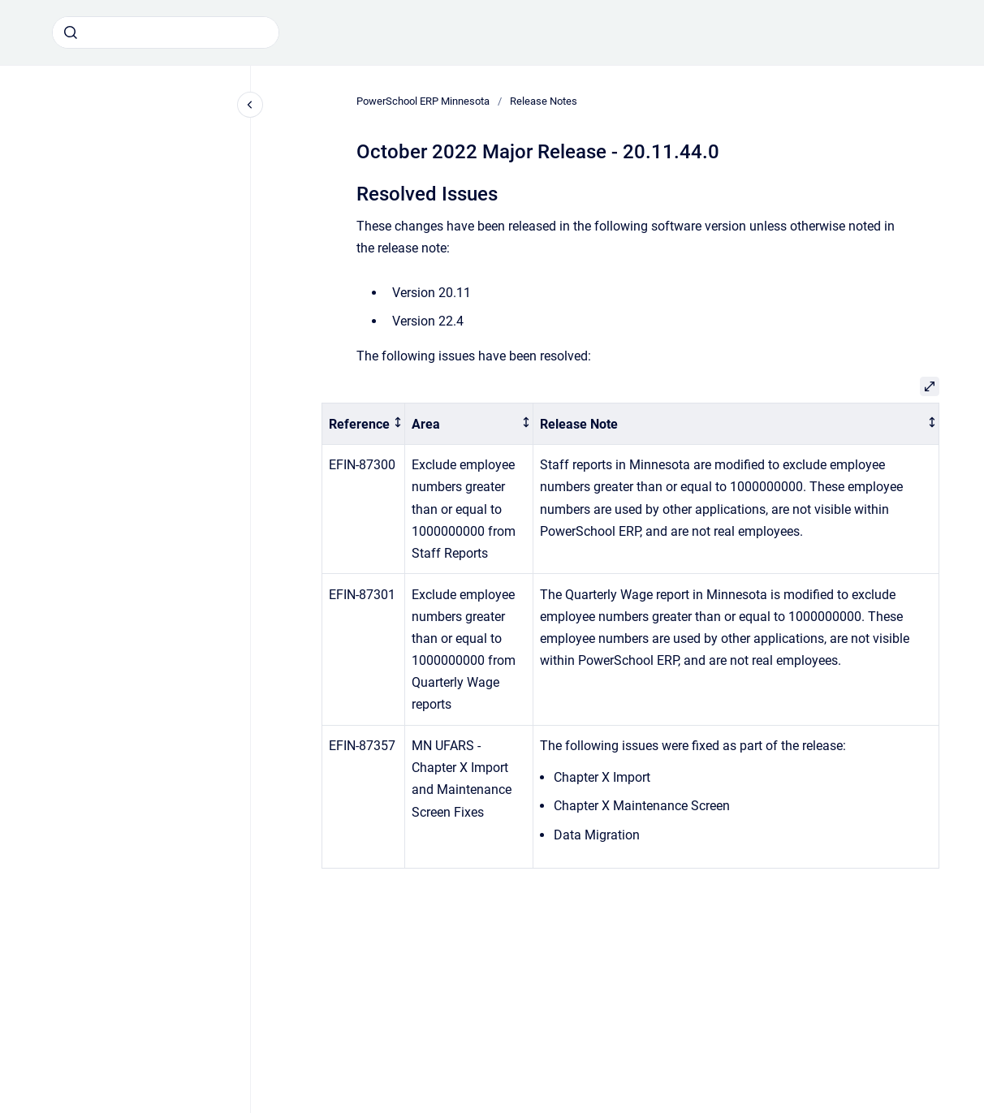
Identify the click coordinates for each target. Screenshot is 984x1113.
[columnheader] (363, 424)
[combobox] (165, 32)
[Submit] (71, 32)
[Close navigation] (250, 105)
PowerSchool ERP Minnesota (423, 101)
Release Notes (543, 101)
